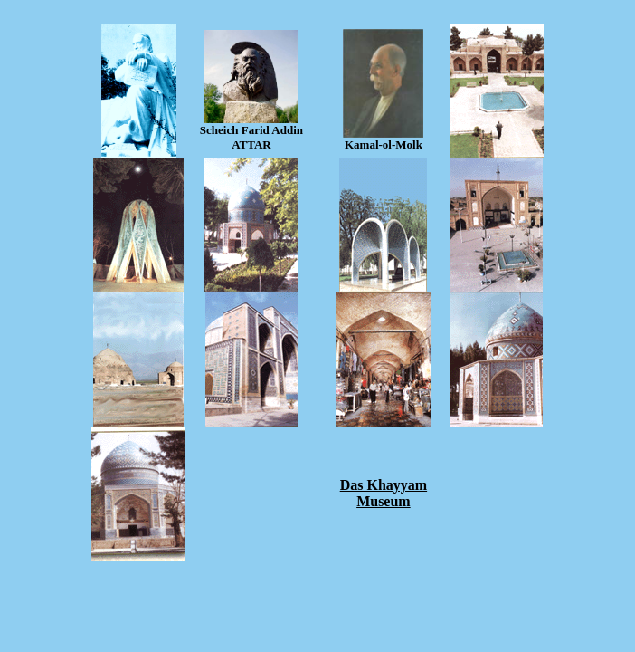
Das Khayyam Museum (383, 493)
